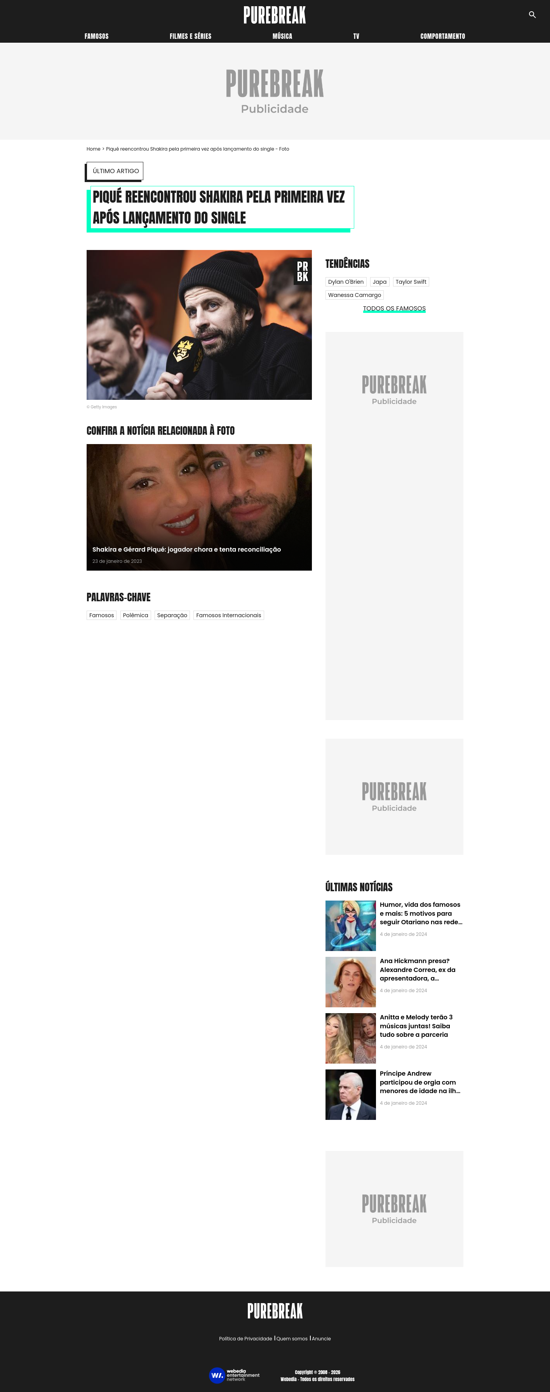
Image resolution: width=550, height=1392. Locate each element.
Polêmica (135, 615)
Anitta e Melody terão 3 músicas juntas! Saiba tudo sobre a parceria (416, 1026)
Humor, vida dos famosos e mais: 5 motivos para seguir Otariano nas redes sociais (420, 917)
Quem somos (292, 1338)
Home (94, 149)
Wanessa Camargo (354, 295)
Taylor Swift (411, 282)
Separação (172, 615)
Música (282, 36)
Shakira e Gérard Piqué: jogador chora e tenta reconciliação (186, 549)
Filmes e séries (191, 36)
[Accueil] (275, 15)
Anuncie (321, 1338)
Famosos (97, 36)
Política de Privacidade (245, 1338)
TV (356, 36)
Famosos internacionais (228, 615)
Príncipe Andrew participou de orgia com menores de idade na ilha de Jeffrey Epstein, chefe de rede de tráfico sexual (420, 1091)
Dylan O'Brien (346, 282)
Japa (380, 282)
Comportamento (443, 36)
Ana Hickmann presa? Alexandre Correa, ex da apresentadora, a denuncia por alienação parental (418, 978)
